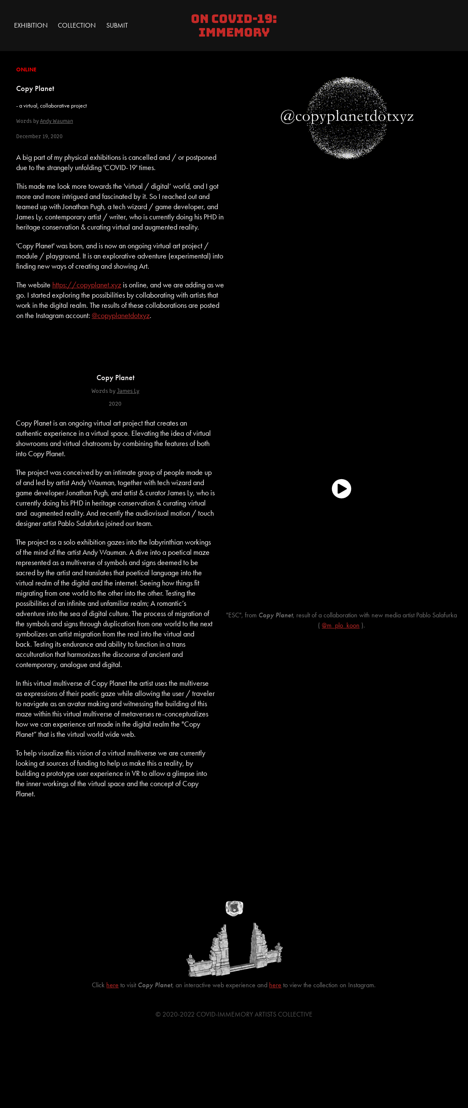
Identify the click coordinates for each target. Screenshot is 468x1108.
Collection (77, 25)
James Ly (128, 390)
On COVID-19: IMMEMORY (235, 25)
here (112, 985)
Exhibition (31, 25)
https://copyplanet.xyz (86, 285)
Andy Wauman (56, 120)
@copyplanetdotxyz (121, 315)
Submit (117, 25)
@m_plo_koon (341, 625)
